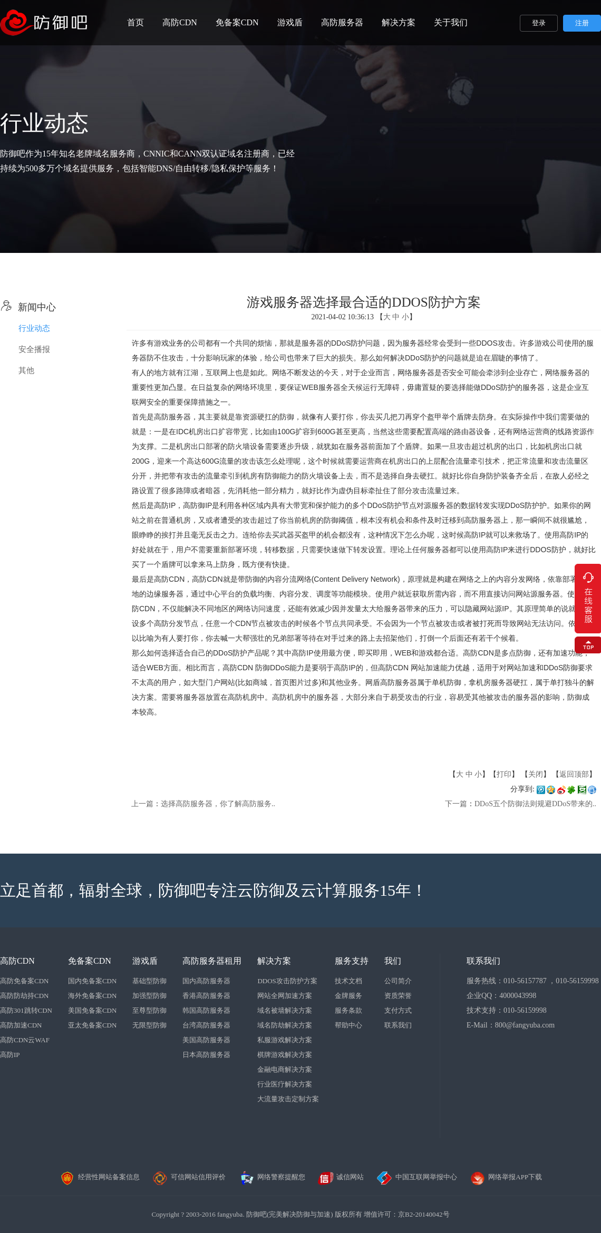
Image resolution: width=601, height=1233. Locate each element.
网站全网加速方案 (284, 996)
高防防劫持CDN (24, 996)
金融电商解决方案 (284, 1069)
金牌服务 (348, 996)
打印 (504, 774)
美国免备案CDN (92, 1010)
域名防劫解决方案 (284, 1025)
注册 (582, 23)
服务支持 (352, 960)
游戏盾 (290, 22)
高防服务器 (342, 22)
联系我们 (398, 1025)
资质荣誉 (398, 996)
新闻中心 (28, 307)
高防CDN (179, 22)
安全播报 (34, 349)
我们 (392, 960)
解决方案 (398, 22)
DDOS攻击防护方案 (287, 981)
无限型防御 (149, 1025)
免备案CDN (237, 22)
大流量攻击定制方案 (288, 1099)
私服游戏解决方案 (284, 1040)
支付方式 (398, 1010)
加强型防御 (149, 996)
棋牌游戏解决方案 (284, 1055)
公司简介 (398, 981)
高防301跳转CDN (26, 1010)
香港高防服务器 (206, 996)
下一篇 (456, 804)
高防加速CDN (21, 1025)
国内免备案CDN (92, 981)
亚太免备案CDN (92, 1025)
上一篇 (142, 804)
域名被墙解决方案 (284, 1010)
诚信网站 (340, 1177)
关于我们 (451, 22)
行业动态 (34, 328)
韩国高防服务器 (206, 1010)
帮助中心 (348, 1025)
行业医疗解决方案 (284, 1084)
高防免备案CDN (24, 981)
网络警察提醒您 (271, 1177)
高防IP (10, 1055)
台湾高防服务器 (206, 1025)
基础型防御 (149, 981)
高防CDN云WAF (25, 1040)
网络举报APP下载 (505, 1177)
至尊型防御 (149, 1010)
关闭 (535, 774)
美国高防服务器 (206, 1040)
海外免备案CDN (92, 996)
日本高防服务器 (206, 1055)
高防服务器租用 (211, 960)
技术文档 (348, 981)
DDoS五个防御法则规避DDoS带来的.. (535, 804)
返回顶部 (574, 774)
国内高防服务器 (206, 981)
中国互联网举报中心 (416, 1177)
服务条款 (348, 1010)
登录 (539, 23)
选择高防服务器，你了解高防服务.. (218, 804)
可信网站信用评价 (189, 1177)
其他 (26, 370)
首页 (135, 22)
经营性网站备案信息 (99, 1177)
